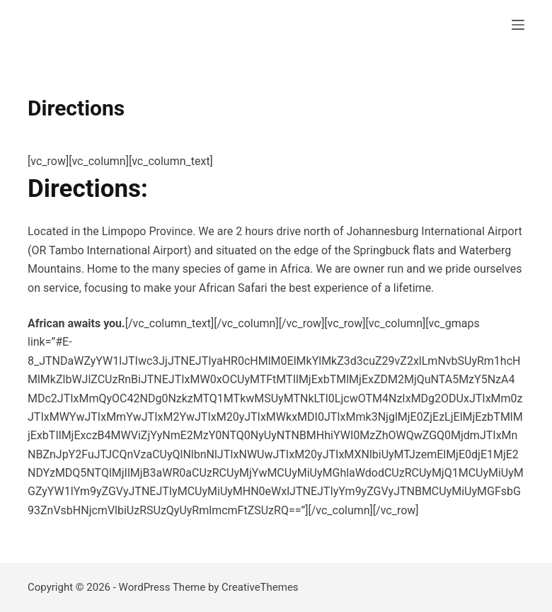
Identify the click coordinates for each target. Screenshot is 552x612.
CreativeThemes (260, 587)
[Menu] (518, 24)
